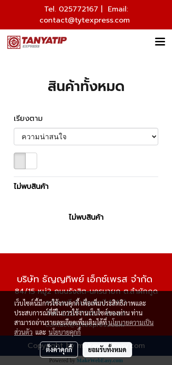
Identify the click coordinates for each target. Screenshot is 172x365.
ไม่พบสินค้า (31, 186)
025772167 (78, 9)
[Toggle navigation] (160, 42)
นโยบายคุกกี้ (65, 332)
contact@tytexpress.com (84, 20)
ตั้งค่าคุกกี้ (59, 349)
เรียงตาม (32, 118)
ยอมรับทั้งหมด (107, 349)
